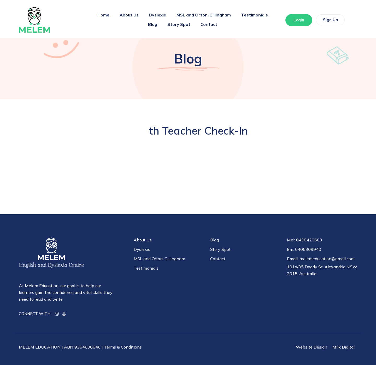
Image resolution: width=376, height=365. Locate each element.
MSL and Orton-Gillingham (204, 15)
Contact (209, 24)
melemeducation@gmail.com (327, 258)
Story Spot (178, 24)
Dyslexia (157, 15)
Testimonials (254, 15)
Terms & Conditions (123, 347)
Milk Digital (343, 347)
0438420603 (309, 239)
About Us (129, 15)
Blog (152, 24)
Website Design (311, 347)
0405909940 (308, 249)
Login (296, 20)
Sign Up (328, 20)
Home (103, 15)
